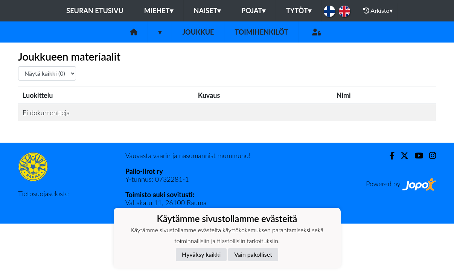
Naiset (207, 10)
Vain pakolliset (253, 254)
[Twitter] (401, 156)
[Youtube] (415, 156)
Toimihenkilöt (261, 32)
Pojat (253, 10)
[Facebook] (389, 156)
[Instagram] (429, 156)
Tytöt (298, 10)
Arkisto (378, 10)
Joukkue (198, 32)
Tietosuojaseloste (43, 193)
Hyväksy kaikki (201, 254)
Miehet (158, 10)
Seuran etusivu (94, 10)
